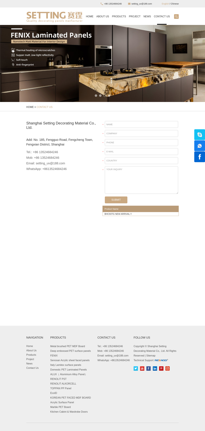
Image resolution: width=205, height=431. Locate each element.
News (147, 16)
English (165, 3)
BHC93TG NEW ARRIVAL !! (118, 214)
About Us (102, 16)
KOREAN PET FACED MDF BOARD (70, 397)
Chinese (175, 3)
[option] (102, 63)
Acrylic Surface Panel (62, 402)
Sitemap (151, 355)
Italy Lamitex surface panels (65, 365)
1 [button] (96, 95)
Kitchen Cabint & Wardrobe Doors (69, 411)
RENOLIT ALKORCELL (63, 383)
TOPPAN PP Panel (60, 388)
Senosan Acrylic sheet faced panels (70, 360)
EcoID (53, 393)
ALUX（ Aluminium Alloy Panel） (68, 374)
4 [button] (109, 95)
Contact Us (162, 16)
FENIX (54, 355)
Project (135, 16)
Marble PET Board (60, 407)
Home (89, 16)
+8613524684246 (54, 169)
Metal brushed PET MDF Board (67, 346)
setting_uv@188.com (141, 3)
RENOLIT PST (58, 379)
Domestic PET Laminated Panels (68, 369)
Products (119, 16)
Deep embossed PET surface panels (70, 351)
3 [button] (104, 95)
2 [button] (100, 95)
